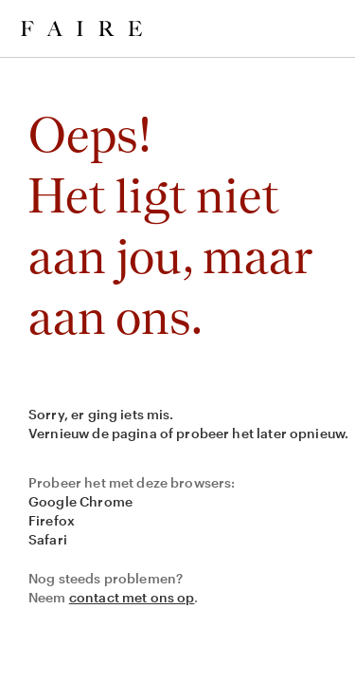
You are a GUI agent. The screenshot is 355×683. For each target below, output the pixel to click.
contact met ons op (132, 597)
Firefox (51, 520)
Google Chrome (80, 501)
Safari (47, 539)
